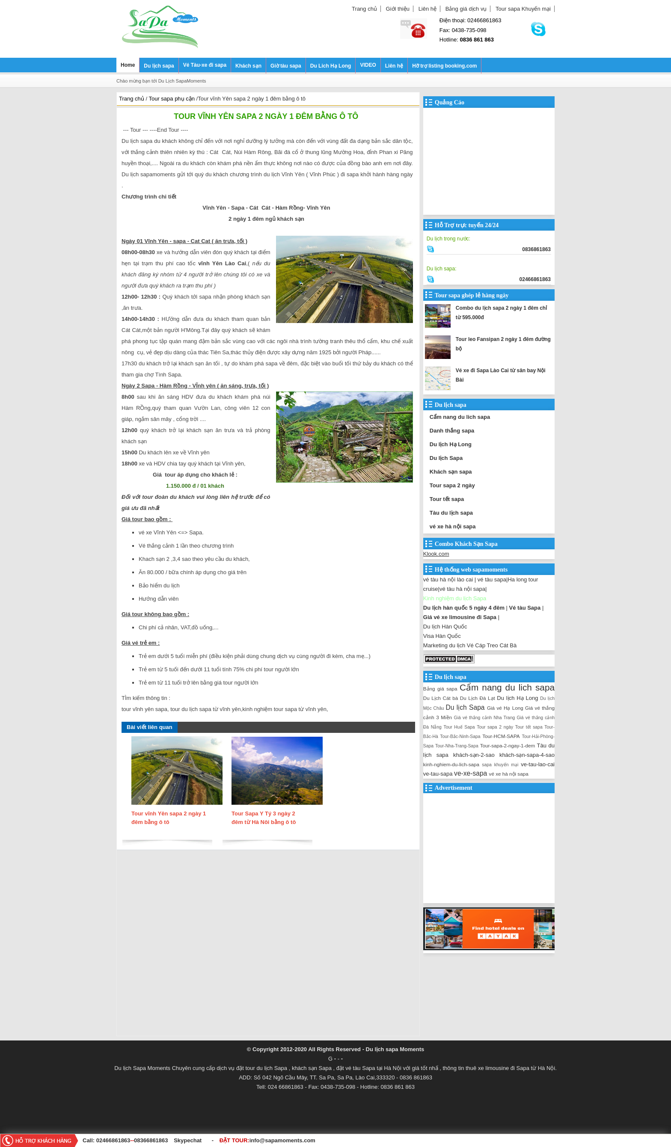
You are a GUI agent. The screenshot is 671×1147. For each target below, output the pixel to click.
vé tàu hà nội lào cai (448, 579)
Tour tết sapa (447, 499)
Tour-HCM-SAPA (501, 736)
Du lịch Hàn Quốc (445, 626)
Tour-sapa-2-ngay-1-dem (507, 745)
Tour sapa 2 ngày (452, 485)
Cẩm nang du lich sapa (460, 417)
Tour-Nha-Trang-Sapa (456, 746)
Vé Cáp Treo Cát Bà (492, 645)
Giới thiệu (398, 9)
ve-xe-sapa (470, 773)
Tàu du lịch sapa (451, 513)
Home (128, 65)
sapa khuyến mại (500, 764)
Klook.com (436, 554)
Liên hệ (427, 9)
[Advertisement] (268, 945)
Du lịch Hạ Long (451, 444)
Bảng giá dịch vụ (466, 9)
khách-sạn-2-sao (474, 755)
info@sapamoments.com (282, 1140)
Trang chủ (364, 9)
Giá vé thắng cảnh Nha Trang (484, 717)
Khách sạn (248, 66)
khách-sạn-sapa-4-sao (527, 755)
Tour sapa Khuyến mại (523, 9)
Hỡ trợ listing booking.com (444, 66)
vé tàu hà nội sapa (462, 589)
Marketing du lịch (444, 645)
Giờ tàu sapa (285, 66)
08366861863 (151, 1140)
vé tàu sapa (492, 579)
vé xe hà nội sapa (453, 526)
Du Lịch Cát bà (440, 698)
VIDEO (368, 65)
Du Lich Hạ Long (330, 66)
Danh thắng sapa (452, 430)
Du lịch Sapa (446, 458)
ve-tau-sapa (438, 774)
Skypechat (188, 1140)
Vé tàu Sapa (525, 608)
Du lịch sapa (159, 66)
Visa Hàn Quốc (442, 636)
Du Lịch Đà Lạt (477, 698)
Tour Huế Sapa (459, 727)
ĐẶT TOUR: (267, 1140)
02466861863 (113, 1140)
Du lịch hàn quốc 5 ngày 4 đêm (464, 608)
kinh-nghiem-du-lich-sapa (451, 764)
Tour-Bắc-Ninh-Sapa (460, 736)
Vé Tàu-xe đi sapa (204, 65)
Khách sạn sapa (451, 471)
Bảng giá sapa (440, 688)
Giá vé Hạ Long (505, 708)
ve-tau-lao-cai (538, 764)
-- (132, 1140)
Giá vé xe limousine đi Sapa (459, 617)
